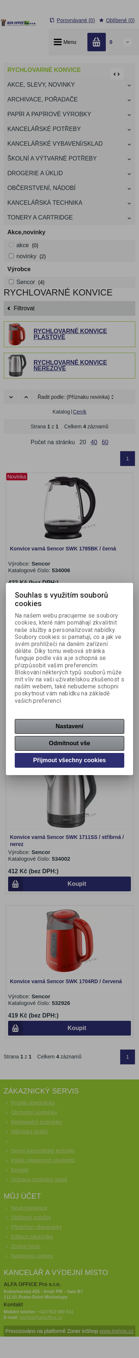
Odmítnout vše (69, 743)
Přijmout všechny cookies (69, 760)
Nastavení (70, 726)
